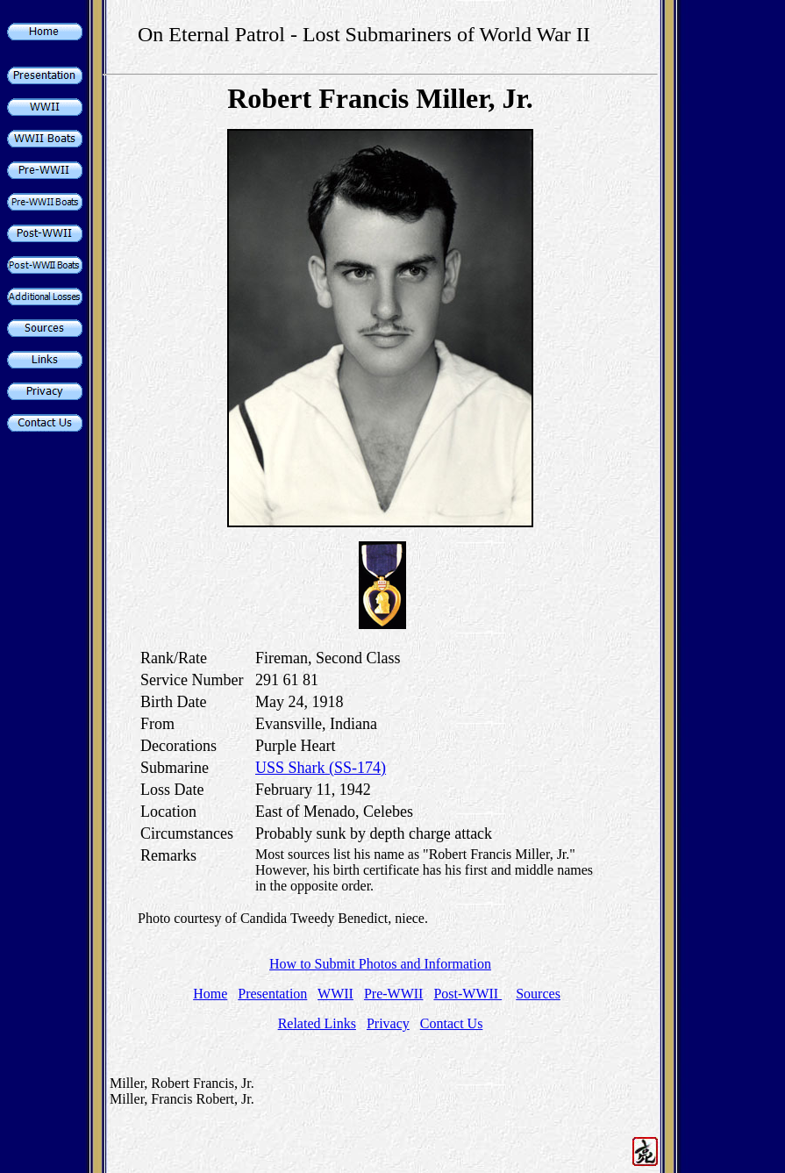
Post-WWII (467, 993)
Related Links (317, 1023)
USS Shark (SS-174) (320, 767)
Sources (538, 993)
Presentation (272, 993)
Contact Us (451, 1023)
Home (210, 993)
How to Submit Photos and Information (380, 963)
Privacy (388, 1023)
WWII (335, 993)
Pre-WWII (394, 993)
